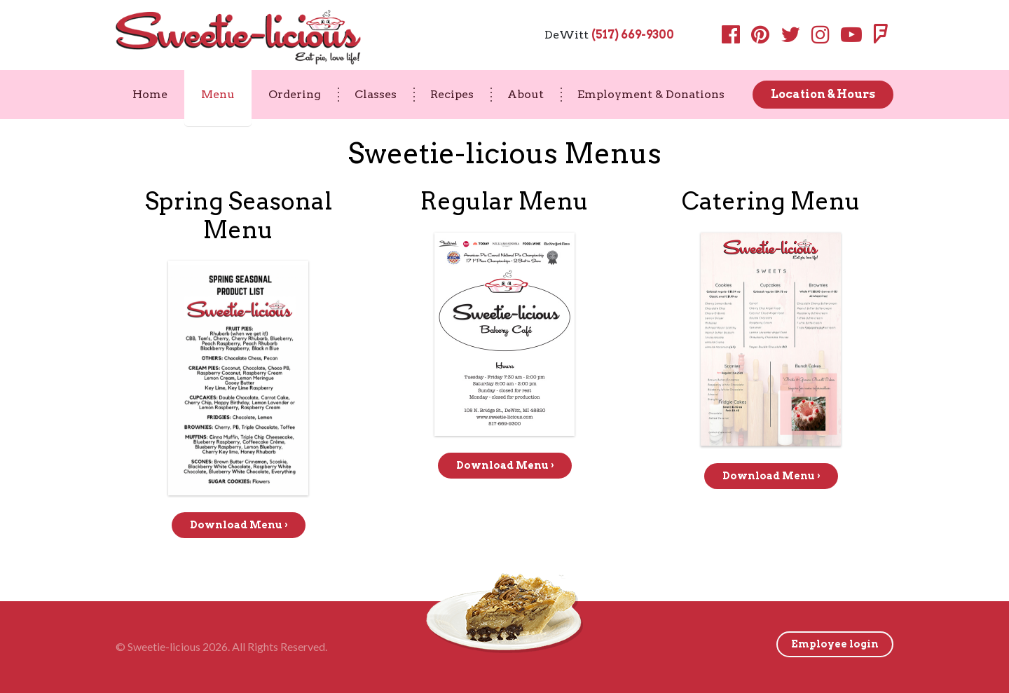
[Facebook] (734, 38)
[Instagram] (820, 38)
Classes (376, 94)
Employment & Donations (651, 94)
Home (149, 94)
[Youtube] (851, 38)
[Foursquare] (880, 38)
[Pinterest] (760, 38)
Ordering (294, 94)
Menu (218, 94)
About (525, 94)
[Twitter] (790, 38)
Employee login (835, 644)
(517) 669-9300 (632, 34)
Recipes (452, 94)
